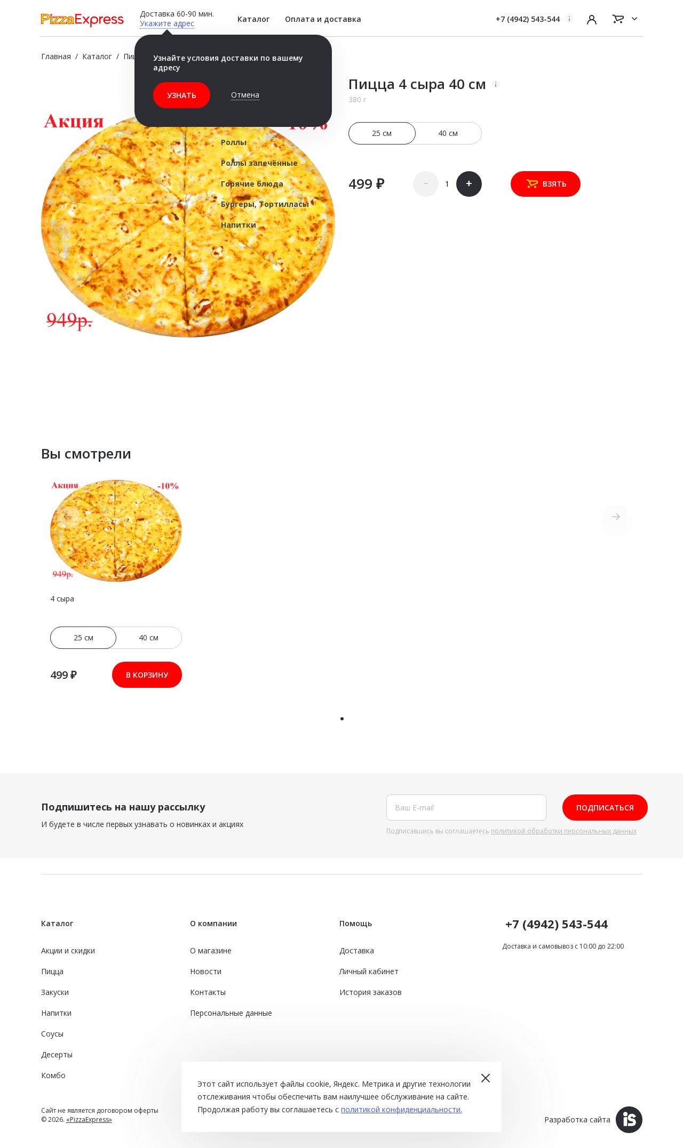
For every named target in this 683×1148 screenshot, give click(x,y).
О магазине (211, 950)
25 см (382, 133)
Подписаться (605, 807)
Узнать (181, 95)
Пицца (52, 971)
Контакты (208, 992)
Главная (56, 56)
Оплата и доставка (323, 19)
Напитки (56, 1013)
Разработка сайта (593, 1119)
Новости (205, 971)
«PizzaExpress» (89, 1119)
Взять (546, 184)
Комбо (53, 1075)
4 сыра (62, 598)
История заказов (370, 992)
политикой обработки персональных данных (564, 831)
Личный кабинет (369, 971)
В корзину (147, 675)
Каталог (253, 19)
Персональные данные (231, 1013)
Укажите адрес (167, 23)
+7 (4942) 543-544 (528, 19)
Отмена (245, 95)
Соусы (52, 1034)
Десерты (57, 1054)
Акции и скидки (68, 950)
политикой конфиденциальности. (401, 1109)
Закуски (55, 992)
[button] (342, 718)
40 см (448, 133)
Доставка (356, 950)
